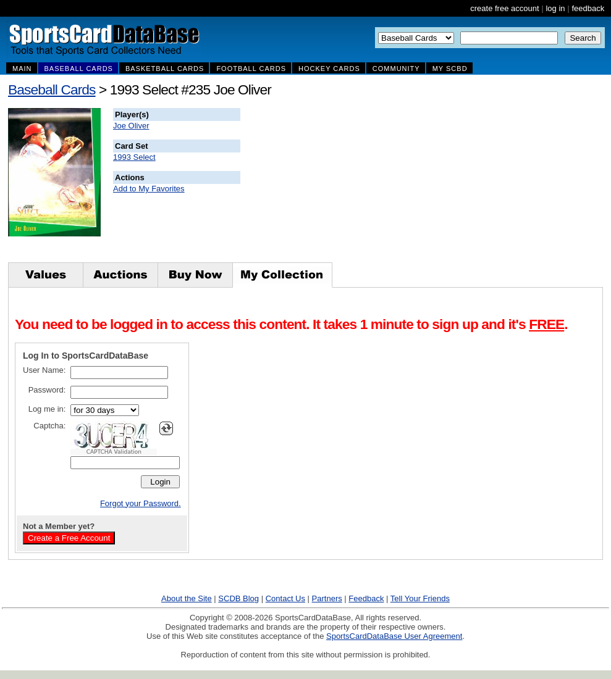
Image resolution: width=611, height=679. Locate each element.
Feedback (366, 598)
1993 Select (134, 157)
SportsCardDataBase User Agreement (394, 636)
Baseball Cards (52, 89)
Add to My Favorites (149, 188)
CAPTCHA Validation (113, 452)
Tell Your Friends (420, 598)
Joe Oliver (131, 125)
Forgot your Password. (140, 503)
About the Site (186, 598)
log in (555, 8)
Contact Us (285, 598)
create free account (504, 8)
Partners (327, 598)
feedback (587, 8)
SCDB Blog (238, 598)
